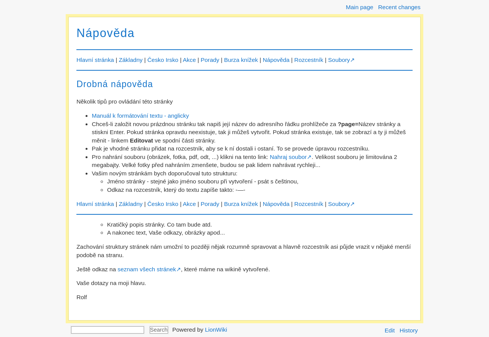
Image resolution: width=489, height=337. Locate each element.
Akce (189, 60)
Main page (359, 7)
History (409, 330)
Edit (390, 330)
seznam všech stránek (147, 269)
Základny (130, 60)
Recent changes (399, 7)
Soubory (339, 60)
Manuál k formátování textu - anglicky (140, 115)
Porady (210, 60)
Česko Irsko (162, 60)
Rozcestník (308, 60)
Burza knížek (241, 60)
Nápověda (105, 33)
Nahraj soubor (288, 157)
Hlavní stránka (95, 60)
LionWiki (216, 329)
